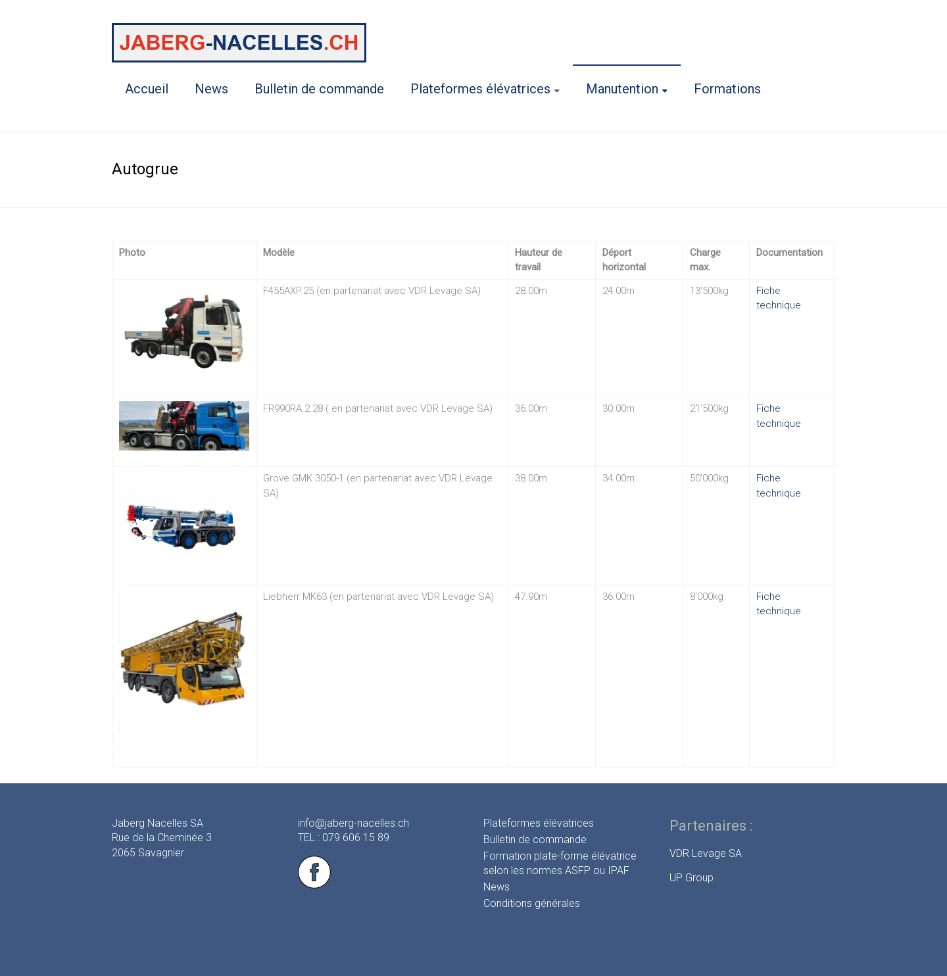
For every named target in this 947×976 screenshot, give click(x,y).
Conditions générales (531, 903)
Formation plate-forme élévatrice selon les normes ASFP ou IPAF (560, 863)
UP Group (691, 877)
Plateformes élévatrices (480, 89)
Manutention (622, 89)
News (211, 89)
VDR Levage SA (705, 853)
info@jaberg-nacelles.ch (353, 823)
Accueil (146, 89)
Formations (727, 89)
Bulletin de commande (319, 89)
